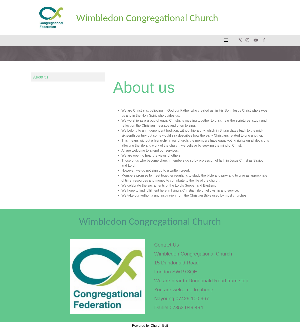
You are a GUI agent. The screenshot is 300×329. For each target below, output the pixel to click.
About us (40, 77)
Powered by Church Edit (150, 325)
